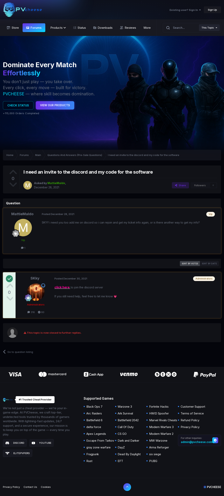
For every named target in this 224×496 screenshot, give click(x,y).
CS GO (122, 433)
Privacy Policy (190, 427)
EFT (120, 460)
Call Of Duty (126, 427)
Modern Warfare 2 (161, 433)
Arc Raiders (94, 413)
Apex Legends (96, 433)
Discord (14, 443)
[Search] (168, 27)
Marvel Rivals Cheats (163, 420)
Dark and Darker (128, 440)
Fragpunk (92, 454)
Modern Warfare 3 (161, 427)
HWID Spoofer (159, 413)
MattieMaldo (22, 214)
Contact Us (30, 486)
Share (180, 185)
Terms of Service (192, 413)
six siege (155, 454)
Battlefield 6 (94, 420)
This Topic (207, 27)
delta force (93, 427)
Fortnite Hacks (159, 406)
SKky (35, 278)
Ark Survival (125, 413)
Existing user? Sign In (185, 9)
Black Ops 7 (94, 406)
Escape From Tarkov (100, 440)
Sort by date (209, 263)
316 (31, 312)
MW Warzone (158, 440)
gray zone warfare (98, 447)
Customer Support (193, 406)
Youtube (42, 443)
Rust (89, 460)
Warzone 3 (125, 406)
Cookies (46, 486)
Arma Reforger (159, 447)
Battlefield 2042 (128, 420)
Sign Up (212, 9)
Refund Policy (190, 420)
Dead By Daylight (129, 454)
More (147, 28)
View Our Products (55, 105)
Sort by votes (190, 263)
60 (41, 312)
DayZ (121, 447)
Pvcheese (212, 487)
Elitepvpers (17, 453)
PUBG (153, 460)
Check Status (18, 105)
